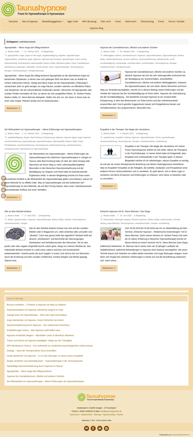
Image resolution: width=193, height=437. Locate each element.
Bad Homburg (36, 137)
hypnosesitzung (29, 141)
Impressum (74, 414)
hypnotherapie (68, 59)
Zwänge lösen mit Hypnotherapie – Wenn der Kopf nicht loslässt (37, 315)
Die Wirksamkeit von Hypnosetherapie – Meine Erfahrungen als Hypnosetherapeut (43, 129)
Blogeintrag (48, 52)
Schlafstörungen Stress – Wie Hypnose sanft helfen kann (33, 330)
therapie (8, 71)
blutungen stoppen (123, 220)
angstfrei (61, 55)
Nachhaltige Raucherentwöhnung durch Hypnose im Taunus (35, 366)
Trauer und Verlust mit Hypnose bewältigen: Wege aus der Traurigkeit (39, 340)
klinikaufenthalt (11, 63)
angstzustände (11, 59)
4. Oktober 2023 (127, 133)
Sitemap (97, 414)
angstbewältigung (49, 55)
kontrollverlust (24, 63)
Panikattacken (83, 63)
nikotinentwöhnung (114, 59)
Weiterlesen (14, 108)
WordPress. (185, 435)
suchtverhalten (148, 63)
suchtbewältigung (107, 63)
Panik (73, 63)
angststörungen (73, 55)
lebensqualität (37, 63)
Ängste (27, 137)
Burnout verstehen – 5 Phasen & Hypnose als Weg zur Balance (36, 304)
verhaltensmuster (123, 67)
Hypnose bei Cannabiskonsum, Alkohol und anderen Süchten (129, 47)
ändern (11, 220)
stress (51, 67)
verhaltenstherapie (36, 71)
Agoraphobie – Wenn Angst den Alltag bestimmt (27, 47)
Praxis (158, 137)
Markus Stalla (13, 52)
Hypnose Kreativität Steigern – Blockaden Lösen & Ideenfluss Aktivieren (40, 335)
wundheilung (164, 223)
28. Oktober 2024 (127, 52)
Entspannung (49, 137)
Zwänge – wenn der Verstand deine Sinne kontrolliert (31, 350)
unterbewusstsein (20, 71)
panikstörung (10, 67)
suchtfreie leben (134, 63)
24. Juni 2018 (125, 216)
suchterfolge (121, 63)
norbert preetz (166, 220)
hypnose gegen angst (73, 137)
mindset (68, 220)
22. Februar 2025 (31, 52)
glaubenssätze (21, 220)
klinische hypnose (139, 220)
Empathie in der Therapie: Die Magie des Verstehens (125, 129)
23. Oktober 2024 (31, 133)
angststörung (108, 137)
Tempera (175, 435)
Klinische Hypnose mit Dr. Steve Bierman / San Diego (125, 211)
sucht (172, 59)
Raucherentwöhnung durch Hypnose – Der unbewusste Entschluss (38, 325)
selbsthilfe (30, 67)
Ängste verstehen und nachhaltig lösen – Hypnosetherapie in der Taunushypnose (45, 361)
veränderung (161, 141)
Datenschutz (86, 414)
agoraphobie (13, 55)
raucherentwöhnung (147, 59)
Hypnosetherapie (169, 55)
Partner (120, 414)
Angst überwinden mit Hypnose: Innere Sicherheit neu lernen (35, 320)
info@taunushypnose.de (111, 411)
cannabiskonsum (129, 55)
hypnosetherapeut (153, 55)
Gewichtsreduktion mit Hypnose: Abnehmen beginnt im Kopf (35, 310)
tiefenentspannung (57, 145)
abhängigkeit (108, 55)
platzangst (20, 67)
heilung (127, 137)
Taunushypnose (76, 67)
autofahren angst (25, 59)
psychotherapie (168, 137)
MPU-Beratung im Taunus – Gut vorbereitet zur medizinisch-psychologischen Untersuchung (49, 345)
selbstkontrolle (163, 59)
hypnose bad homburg (51, 59)
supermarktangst (62, 67)
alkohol (118, 55)
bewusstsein (108, 220)
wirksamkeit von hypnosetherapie (34, 149)
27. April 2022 (30, 216)
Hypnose (37, 59)
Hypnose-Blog (109, 414)
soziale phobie (42, 67)
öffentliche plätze (63, 63)
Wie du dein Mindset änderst (18, 211)
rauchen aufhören (130, 59)
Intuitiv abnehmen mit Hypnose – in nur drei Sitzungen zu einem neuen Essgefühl (45, 356)
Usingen (23, 223)
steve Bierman (113, 223)
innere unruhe (81, 59)
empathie (119, 137)
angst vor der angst (33, 55)
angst (21, 55)
